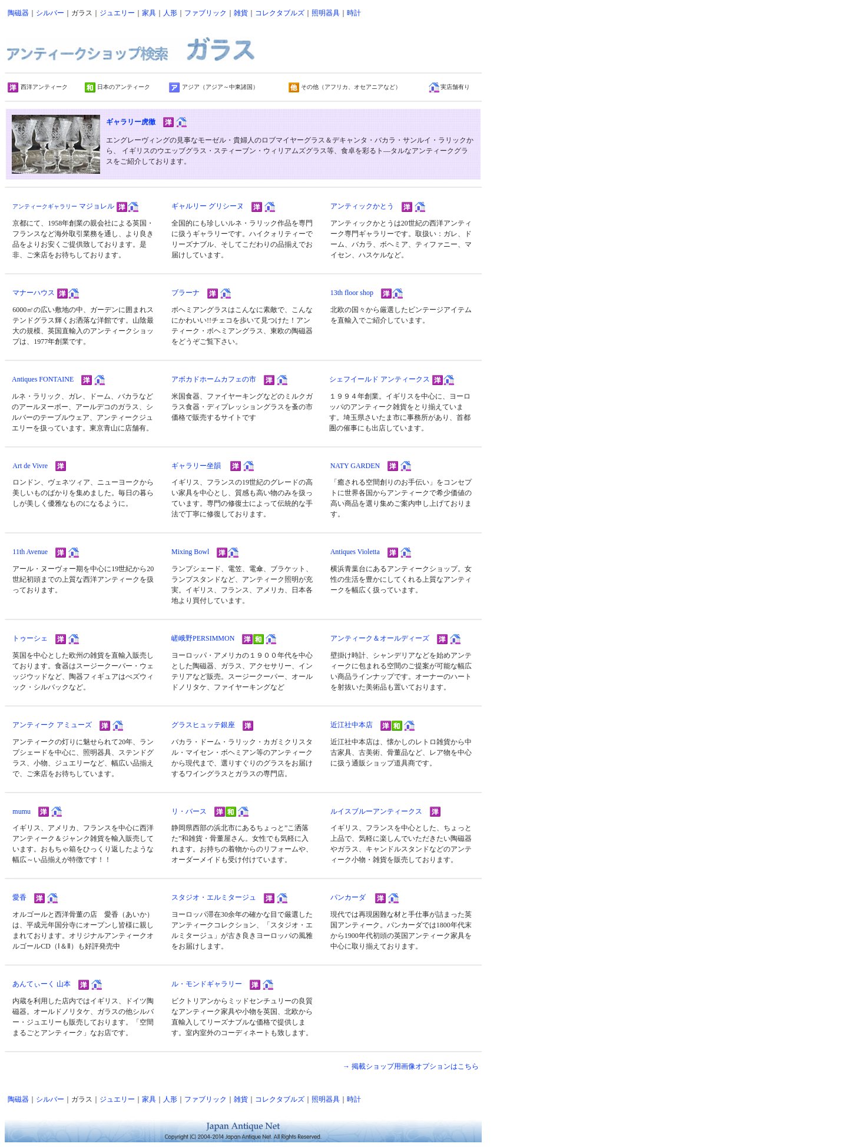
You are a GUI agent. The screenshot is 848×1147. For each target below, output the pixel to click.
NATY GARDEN (355, 466)
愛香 (19, 897)
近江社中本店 (351, 725)
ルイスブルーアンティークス (376, 811)
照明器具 (326, 13)
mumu (21, 811)
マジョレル (63, 206)
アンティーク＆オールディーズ (379, 638)
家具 (149, 13)
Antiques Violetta (355, 552)
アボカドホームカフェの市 (213, 379)
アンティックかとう (362, 206)
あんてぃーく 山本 (41, 984)
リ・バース (189, 811)
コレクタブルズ (279, 13)
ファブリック (205, 13)
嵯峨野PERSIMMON (202, 638)
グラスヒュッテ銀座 (203, 725)
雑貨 (241, 13)
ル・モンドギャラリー (206, 984)
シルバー (50, 13)
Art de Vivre (30, 466)
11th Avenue (30, 552)
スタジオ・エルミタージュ (213, 897)
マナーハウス (33, 293)
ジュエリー (117, 13)
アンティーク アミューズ (52, 725)
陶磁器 (18, 13)
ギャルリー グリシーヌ (207, 206)
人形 (170, 13)
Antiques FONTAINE (43, 379)
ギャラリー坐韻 (196, 466)
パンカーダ (348, 897)
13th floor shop (351, 293)
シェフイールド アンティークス (379, 379)
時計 (354, 13)
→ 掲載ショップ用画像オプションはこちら (411, 1066)
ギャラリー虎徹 (130, 122)
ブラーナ (185, 293)
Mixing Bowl (190, 552)
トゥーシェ (30, 638)
